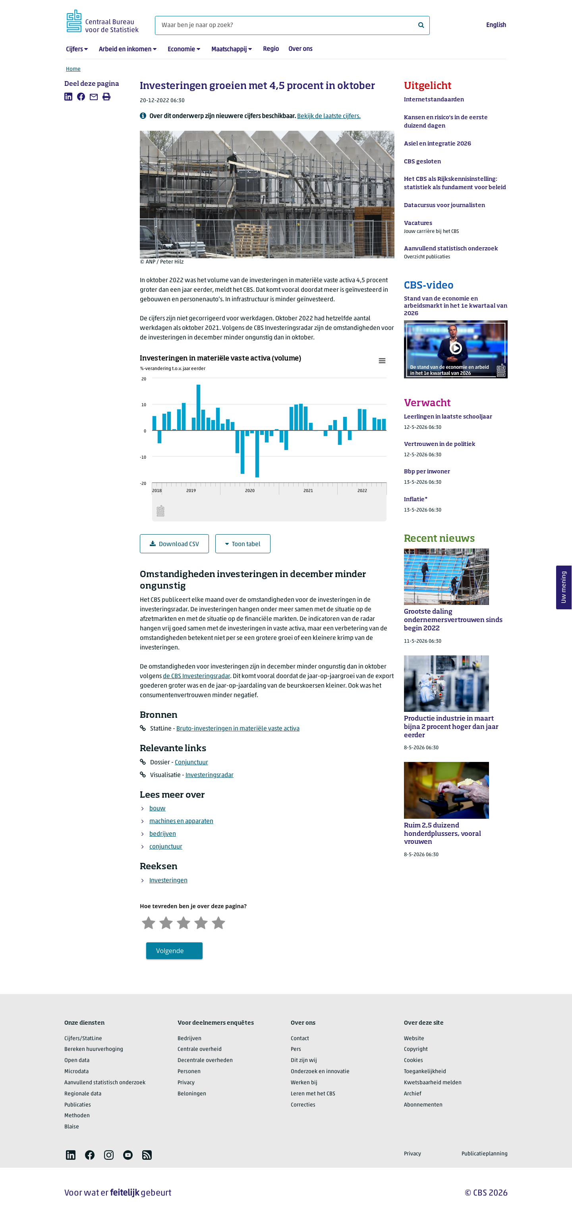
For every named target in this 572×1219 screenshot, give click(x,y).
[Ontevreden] (166, 922)
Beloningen (192, 1094)
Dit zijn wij (304, 1060)
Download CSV (174, 544)
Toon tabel (243, 544)
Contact (300, 1038)
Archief (412, 1094)
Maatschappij (229, 50)
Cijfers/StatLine (83, 1038)
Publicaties (77, 1105)
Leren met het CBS (313, 1094)
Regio (271, 49)
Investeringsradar (210, 775)
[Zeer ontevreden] (148, 922)
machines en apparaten (181, 821)
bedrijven (162, 834)
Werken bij (304, 1082)
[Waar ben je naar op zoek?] (292, 25)
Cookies (413, 1060)
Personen (189, 1071)
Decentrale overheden (205, 1060)
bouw (157, 809)
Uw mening (564, 587)
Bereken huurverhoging (93, 1049)
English (496, 25)
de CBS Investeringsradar (196, 676)
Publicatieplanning (485, 1154)
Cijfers (74, 50)
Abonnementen (423, 1105)
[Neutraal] (183, 922)
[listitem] (68, 96)
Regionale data (82, 1094)
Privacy (186, 1082)
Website (414, 1038)
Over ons (300, 49)
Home (73, 69)
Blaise (71, 1127)
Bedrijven (189, 1038)
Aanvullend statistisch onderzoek (104, 1082)
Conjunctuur (191, 763)
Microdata (76, 1071)
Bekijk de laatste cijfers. (329, 116)
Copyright (416, 1049)
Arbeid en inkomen (125, 50)
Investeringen (168, 881)
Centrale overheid (200, 1049)
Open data (76, 1060)
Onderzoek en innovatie (320, 1071)
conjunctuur (165, 847)
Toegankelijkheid (425, 1071)
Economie (181, 50)
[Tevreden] (201, 922)
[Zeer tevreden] (218, 922)
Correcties (303, 1105)
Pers (296, 1049)
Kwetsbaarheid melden (433, 1082)
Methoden (77, 1115)
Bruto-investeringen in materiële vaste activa (238, 729)
